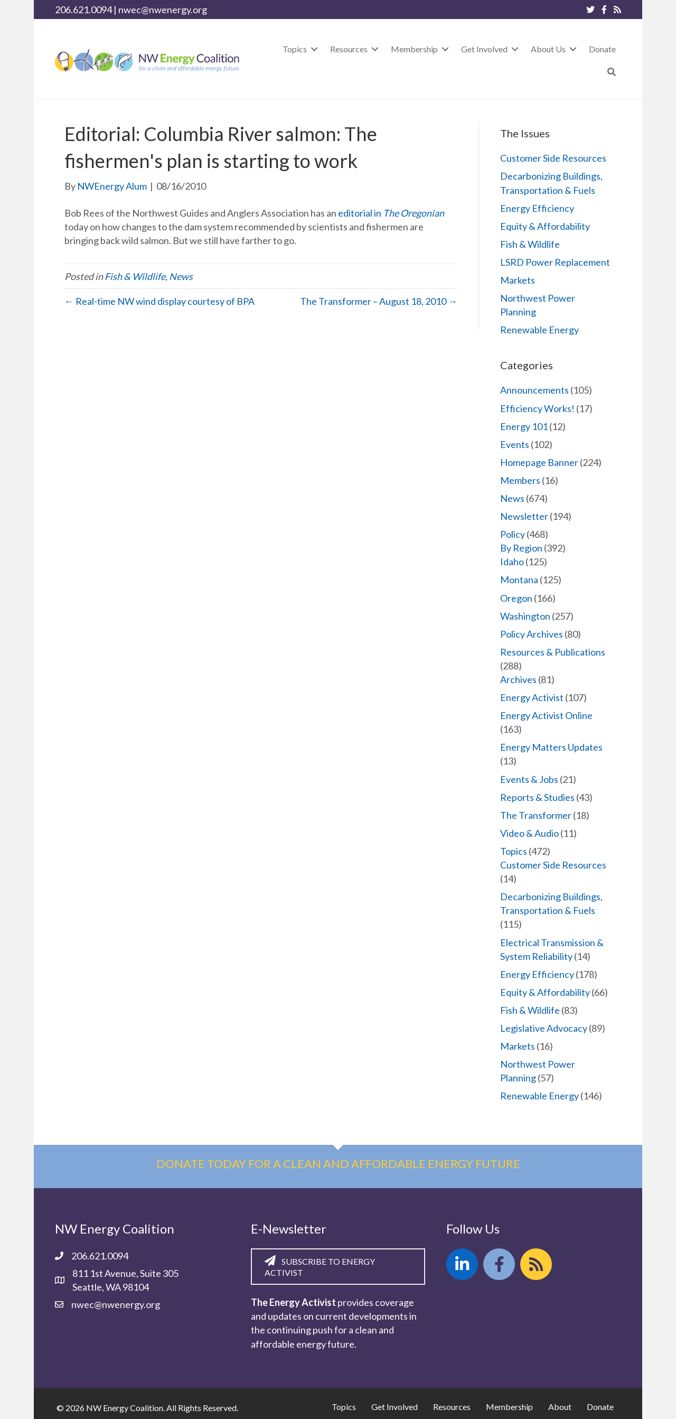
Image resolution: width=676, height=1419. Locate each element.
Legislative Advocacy (543, 1028)
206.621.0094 (83, 9)
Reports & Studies (537, 797)
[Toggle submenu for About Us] (573, 49)
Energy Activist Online (546, 715)
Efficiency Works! (537, 408)
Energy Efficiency (537, 208)
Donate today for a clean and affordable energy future (338, 1163)
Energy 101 (524, 426)
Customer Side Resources (553, 158)
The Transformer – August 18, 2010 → (378, 301)
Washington (525, 616)
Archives (518, 679)
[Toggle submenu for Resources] (375, 49)
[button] (611, 71)
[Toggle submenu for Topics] (314, 49)
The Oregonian (413, 213)
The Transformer (535, 815)
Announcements (534, 390)
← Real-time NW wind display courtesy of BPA (159, 301)
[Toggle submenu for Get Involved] (515, 49)
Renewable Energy (539, 329)
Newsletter (524, 516)
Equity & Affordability (545, 226)
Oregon (516, 598)
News (181, 276)
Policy (512, 534)
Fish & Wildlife (135, 276)
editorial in (360, 213)
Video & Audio (529, 833)
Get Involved (394, 1407)
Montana (519, 579)
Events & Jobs (529, 779)
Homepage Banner (539, 462)
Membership (509, 1407)
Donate (600, 1407)
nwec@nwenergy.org (162, 9)
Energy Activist (532, 697)
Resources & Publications (552, 652)
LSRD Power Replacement (555, 262)
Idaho (512, 561)
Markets (517, 280)
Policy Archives (531, 634)
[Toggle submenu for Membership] (445, 49)
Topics (513, 851)
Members (520, 480)
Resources (452, 1407)
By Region (521, 548)
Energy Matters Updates (551, 747)
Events (514, 444)
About (559, 1407)
